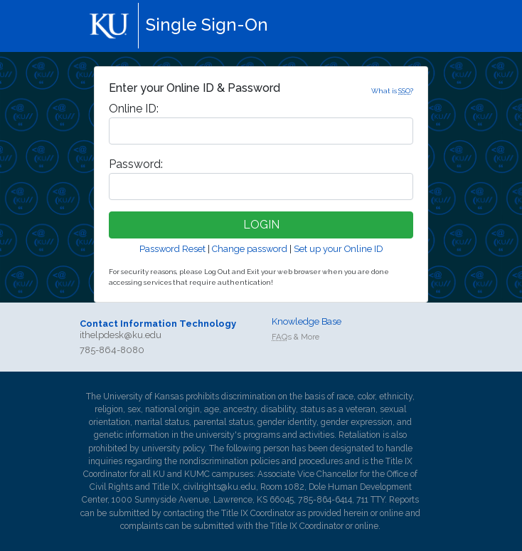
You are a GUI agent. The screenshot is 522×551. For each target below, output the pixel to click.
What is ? (392, 91)
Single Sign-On (207, 24)
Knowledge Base (306, 321)
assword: (136, 164)
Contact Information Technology (158, 323)
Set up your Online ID (338, 248)
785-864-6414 (325, 500)
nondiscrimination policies (229, 461)
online (391, 513)
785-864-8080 (112, 350)
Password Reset (172, 248)
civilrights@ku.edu (219, 487)
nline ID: (134, 108)
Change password (249, 248)
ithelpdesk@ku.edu (120, 335)
